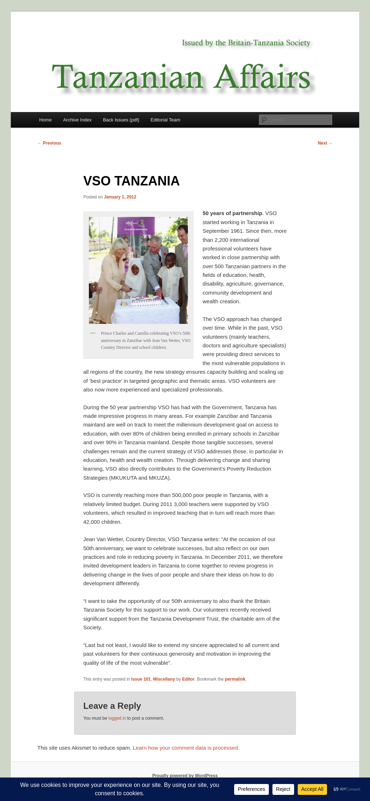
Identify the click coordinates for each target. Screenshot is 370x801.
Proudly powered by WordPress (185, 775)
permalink (235, 679)
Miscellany (164, 679)
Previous (49, 143)
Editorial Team (165, 120)
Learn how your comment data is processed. (186, 748)
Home (45, 120)
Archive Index (77, 120)
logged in (117, 718)
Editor (188, 679)
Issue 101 (141, 679)
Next (325, 143)
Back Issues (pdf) (121, 120)
